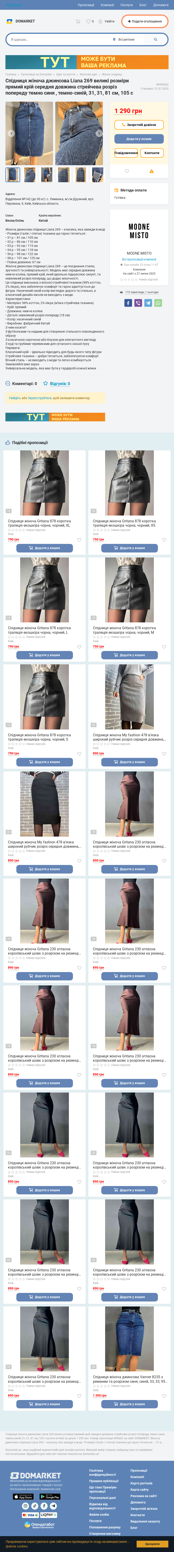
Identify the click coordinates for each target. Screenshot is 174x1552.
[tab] (21, 384)
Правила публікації (103, 1481)
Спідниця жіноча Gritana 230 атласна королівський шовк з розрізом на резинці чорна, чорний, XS (43, 1379)
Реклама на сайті (143, 1496)
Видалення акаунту (145, 1521)
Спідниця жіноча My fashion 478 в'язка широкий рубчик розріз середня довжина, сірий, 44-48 (128, 737)
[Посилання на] (25, 1506)
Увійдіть (15, 398)
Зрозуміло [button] (152, 1544)
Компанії (107, 5)
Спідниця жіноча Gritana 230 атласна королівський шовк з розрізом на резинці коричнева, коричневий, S (43, 1058)
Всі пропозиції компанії (139, 259)
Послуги (127, 5)
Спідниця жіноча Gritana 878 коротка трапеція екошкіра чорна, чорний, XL (39, 523)
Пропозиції (86, 5)
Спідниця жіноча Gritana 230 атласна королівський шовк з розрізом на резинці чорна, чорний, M (43, 1273)
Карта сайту (139, 1489)
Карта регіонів (141, 1483)
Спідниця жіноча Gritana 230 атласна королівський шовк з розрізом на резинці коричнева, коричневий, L (43, 951)
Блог (143, 5)
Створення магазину (105, 1533)
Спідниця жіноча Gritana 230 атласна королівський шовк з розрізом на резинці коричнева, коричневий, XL (128, 844)
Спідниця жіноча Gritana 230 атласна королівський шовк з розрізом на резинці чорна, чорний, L (128, 1166)
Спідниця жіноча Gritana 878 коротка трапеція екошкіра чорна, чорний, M (124, 630)
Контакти (152, 153)
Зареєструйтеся (39, 398)
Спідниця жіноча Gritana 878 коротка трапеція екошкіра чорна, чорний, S (39, 737)
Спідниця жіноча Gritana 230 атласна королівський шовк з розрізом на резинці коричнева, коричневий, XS (128, 1058)
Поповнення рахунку (105, 1527)
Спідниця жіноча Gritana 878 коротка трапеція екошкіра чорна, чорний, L (39, 630)
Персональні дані (102, 1498)
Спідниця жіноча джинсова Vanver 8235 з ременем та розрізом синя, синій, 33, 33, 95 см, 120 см (129, 1379)
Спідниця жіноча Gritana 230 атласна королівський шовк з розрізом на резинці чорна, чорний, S (128, 1273)
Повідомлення (126, 153)
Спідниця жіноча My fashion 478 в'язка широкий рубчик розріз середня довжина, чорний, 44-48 (43, 844)
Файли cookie (99, 1514)
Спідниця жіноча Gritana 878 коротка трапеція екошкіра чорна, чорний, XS (124, 523)
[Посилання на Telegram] (53, 1506)
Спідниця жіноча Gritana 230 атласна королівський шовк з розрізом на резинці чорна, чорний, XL (43, 1166)
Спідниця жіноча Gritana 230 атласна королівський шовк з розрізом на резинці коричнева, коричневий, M (128, 951)
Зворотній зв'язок (143, 1508)
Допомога (161, 5)
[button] (30, 1546)
